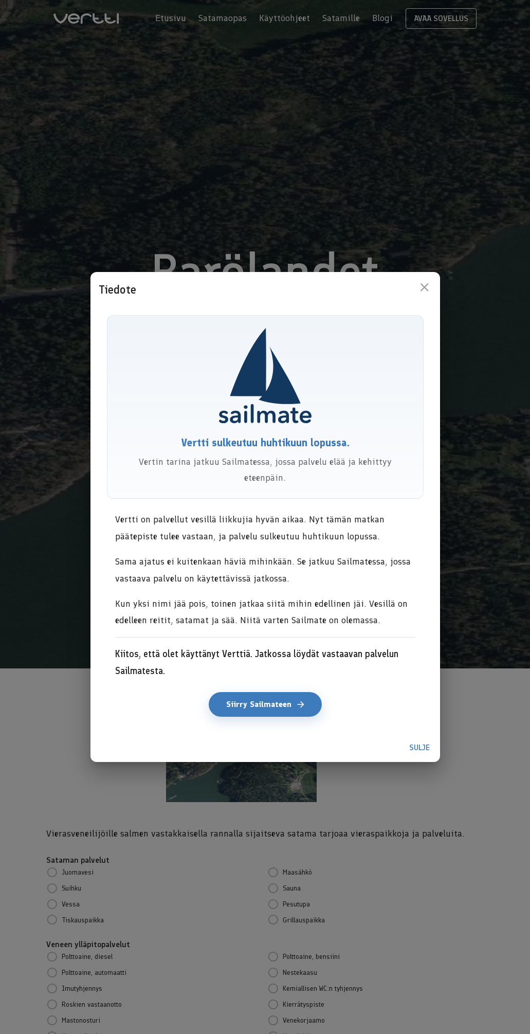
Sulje (419, 747)
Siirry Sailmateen (265, 704)
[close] (424, 287)
